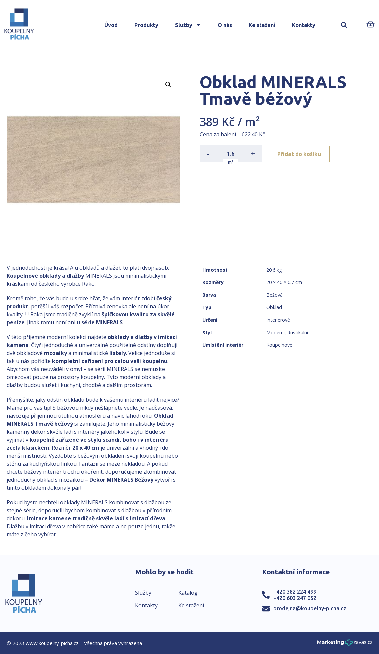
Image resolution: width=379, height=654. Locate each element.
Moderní (275, 332)
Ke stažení (262, 25)
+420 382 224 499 (294, 592)
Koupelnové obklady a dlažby (45, 275)
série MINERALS (102, 322)
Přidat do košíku (300, 153)
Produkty (146, 25)
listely (117, 353)
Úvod (111, 25)
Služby (188, 25)
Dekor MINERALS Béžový (121, 479)
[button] (344, 25)
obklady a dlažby (130, 337)
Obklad (274, 307)
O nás (225, 25)
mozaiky (55, 353)
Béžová (274, 295)
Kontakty (303, 25)
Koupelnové (279, 345)
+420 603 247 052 (294, 598)
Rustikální (297, 332)
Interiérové (278, 320)
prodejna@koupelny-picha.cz (309, 608)
